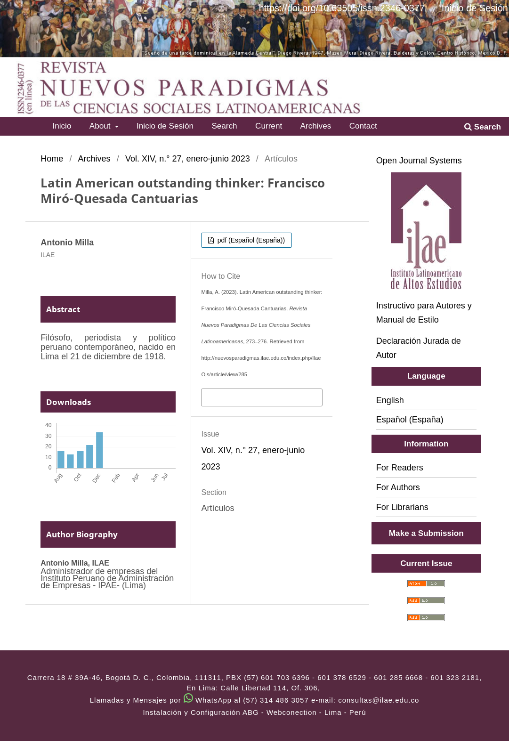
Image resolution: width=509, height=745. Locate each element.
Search (224, 125)
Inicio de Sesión (165, 125)
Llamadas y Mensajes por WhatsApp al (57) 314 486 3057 (199, 700)
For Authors (398, 487)
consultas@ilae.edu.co (378, 700)
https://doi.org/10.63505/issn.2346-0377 (342, 8)
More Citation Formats (245, 396)
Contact (363, 125)
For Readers (399, 467)
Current (268, 125)
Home (51, 158)
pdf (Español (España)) (250, 240)
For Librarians (402, 507)
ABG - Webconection (279, 712)
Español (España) (410, 419)
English (390, 400)
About (101, 125)
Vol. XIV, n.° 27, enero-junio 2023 (187, 158)
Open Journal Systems (419, 160)
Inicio (61, 125)
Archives (315, 125)
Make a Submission (426, 533)
